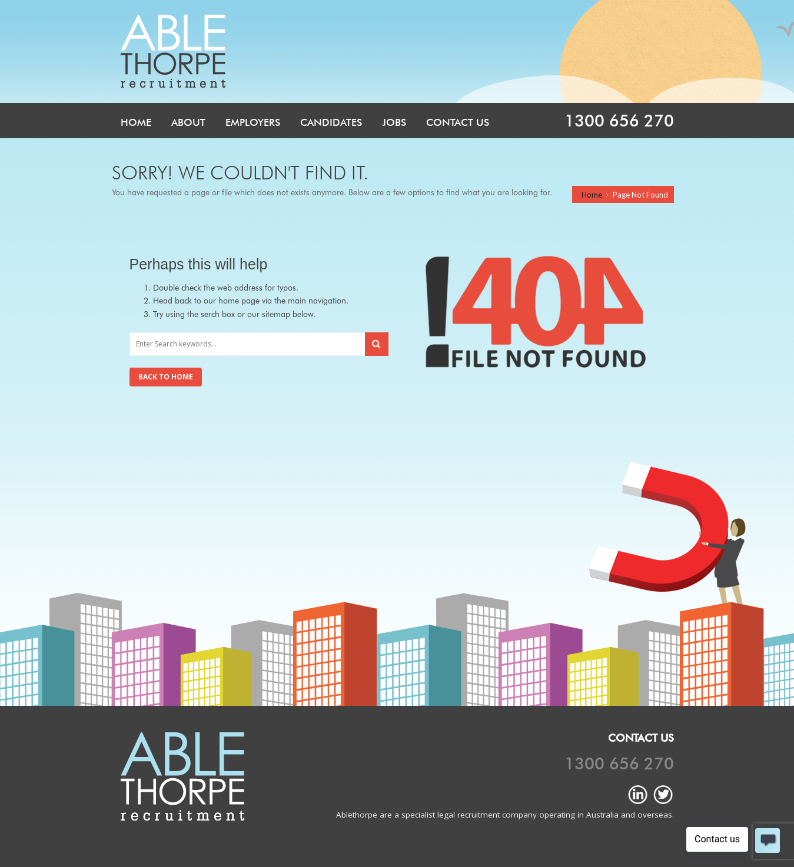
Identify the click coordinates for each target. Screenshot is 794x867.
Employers (252, 122)
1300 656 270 (619, 121)
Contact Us (457, 122)
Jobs (394, 122)
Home (136, 122)
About (188, 122)
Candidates (331, 122)
